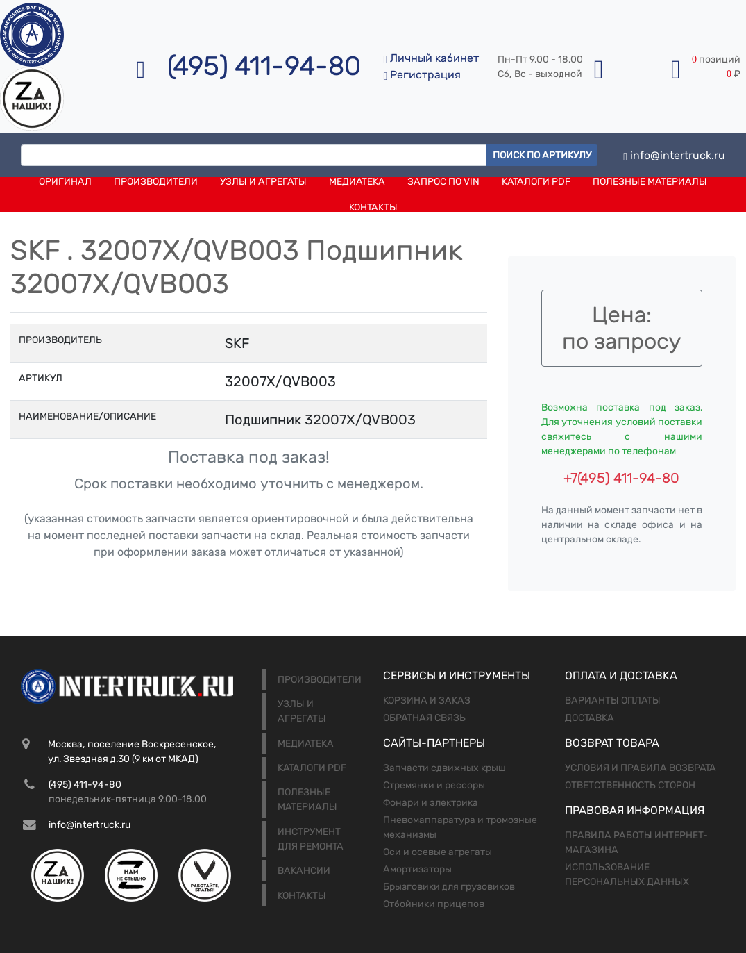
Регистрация (422, 74)
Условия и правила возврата (640, 768)
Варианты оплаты (613, 700)
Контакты (373, 207)
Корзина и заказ (427, 700)
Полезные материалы (650, 182)
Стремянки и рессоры (434, 785)
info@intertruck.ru (674, 155)
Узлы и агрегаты (263, 182)
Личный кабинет (431, 58)
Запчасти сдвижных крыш (444, 768)
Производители (156, 182)
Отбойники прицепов (433, 904)
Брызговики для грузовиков (449, 887)
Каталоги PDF (536, 182)
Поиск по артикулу (542, 155)
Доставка (589, 718)
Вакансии (304, 871)
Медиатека (357, 182)
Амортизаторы (417, 869)
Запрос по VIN (443, 182)
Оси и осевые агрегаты (437, 852)
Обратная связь (424, 718)
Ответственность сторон (630, 785)
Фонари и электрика (430, 803)
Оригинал (65, 182)
